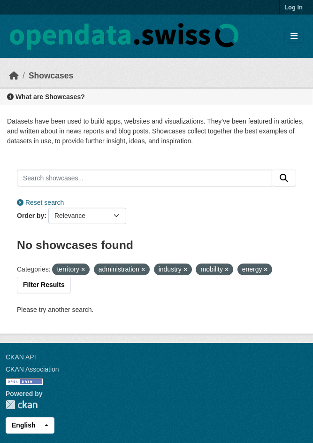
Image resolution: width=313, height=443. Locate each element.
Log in (293, 7)
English (24, 425)
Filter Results (44, 284)
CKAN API (21, 357)
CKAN (22, 405)
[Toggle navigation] (294, 36)
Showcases (51, 75)
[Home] (14, 75)
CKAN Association (32, 369)
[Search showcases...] (144, 178)
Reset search (40, 202)
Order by (30, 215)
